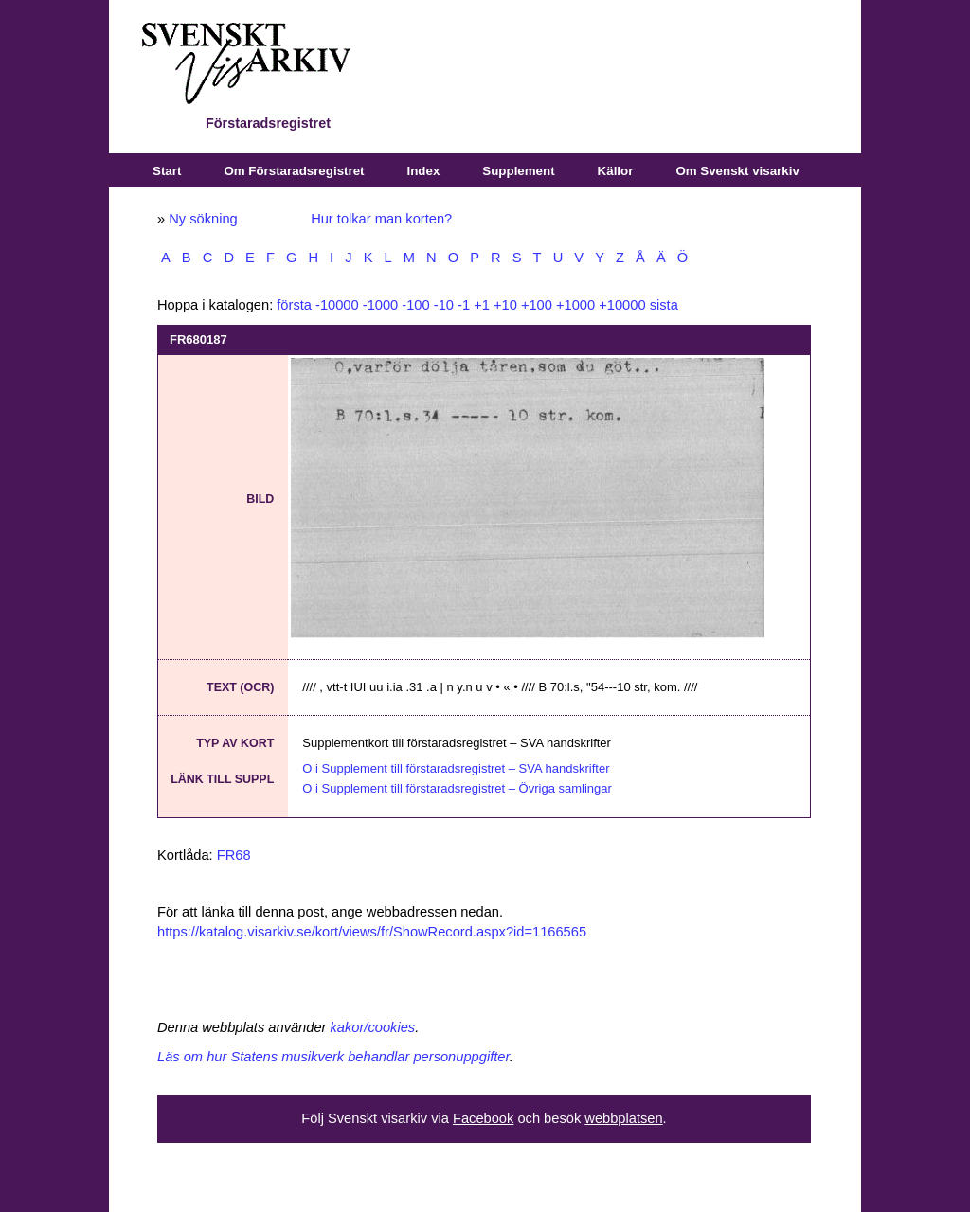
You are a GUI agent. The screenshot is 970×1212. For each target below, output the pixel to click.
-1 (464, 304)
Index (423, 171)
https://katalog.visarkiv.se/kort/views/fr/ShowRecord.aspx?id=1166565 (371, 931)
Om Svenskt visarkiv (737, 171)
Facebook (483, 1118)
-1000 (381, 304)
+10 (505, 304)
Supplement (518, 171)
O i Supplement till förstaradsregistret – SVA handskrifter (455, 768)
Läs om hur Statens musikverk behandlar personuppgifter (333, 1056)
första (294, 304)
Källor (616, 171)
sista (664, 304)
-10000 (337, 304)
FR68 (234, 855)
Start (167, 171)
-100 (415, 304)
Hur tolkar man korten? (381, 218)
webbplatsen (623, 1118)
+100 (536, 304)
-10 (444, 304)
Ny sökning (203, 218)
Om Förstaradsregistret (294, 171)
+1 (482, 304)
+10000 (622, 304)
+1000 (575, 304)
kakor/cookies (373, 1027)
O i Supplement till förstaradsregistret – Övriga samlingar (457, 788)
